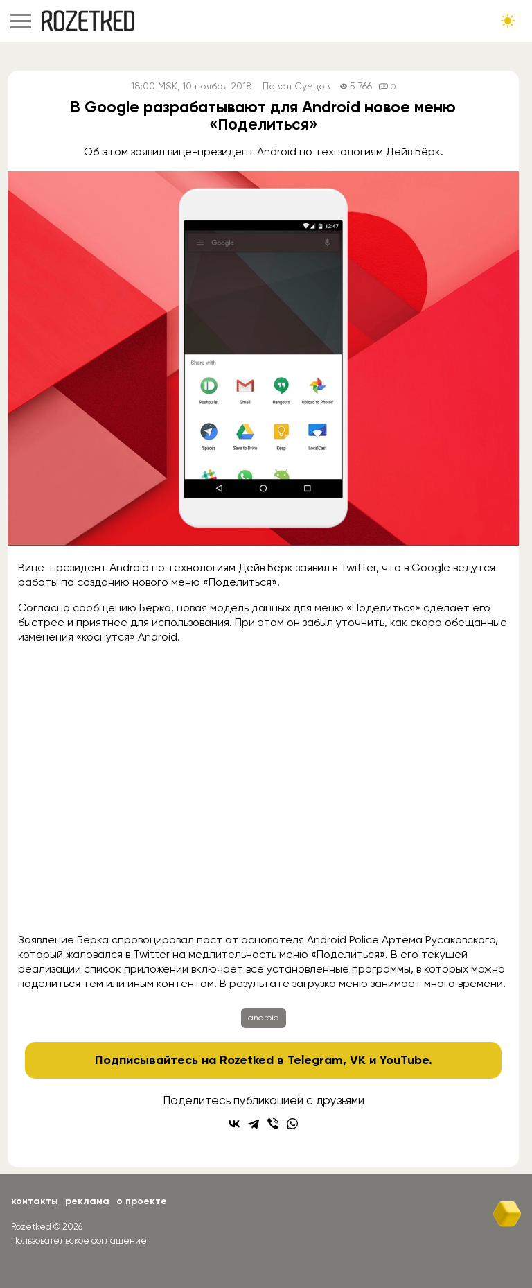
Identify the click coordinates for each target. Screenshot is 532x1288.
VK (358, 1060)
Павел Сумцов (296, 86)
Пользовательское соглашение (79, 1240)
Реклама (87, 1201)
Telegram (315, 1060)
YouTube (404, 1060)
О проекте (141, 1201)
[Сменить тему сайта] (508, 21)
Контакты (34, 1201)
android (263, 1017)
